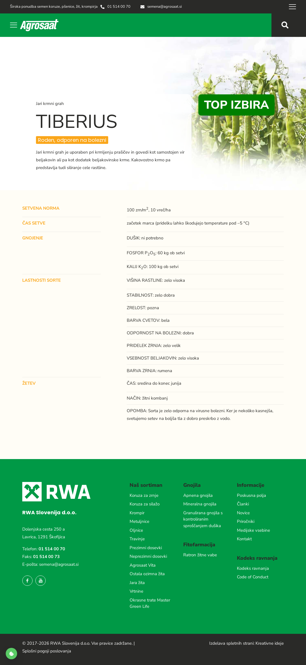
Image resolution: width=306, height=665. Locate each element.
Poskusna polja (251, 495)
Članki (243, 504)
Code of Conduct (252, 577)
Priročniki (245, 521)
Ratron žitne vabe (200, 555)
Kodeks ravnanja (253, 568)
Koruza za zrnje (144, 495)
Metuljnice (139, 521)
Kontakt (244, 539)
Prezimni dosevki (146, 548)
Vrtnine (136, 591)
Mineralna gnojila (199, 504)
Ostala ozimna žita (147, 574)
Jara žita (137, 582)
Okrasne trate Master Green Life (150, 603)
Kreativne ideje (269, 643)
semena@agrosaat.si (58, 564)
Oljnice (136, 530)
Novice (243, 513)
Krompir (137, 513)
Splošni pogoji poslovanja (46, 651)
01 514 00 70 (52, 549)
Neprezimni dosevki (148, 556)
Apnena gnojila (198, 495)
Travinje (137, 539)
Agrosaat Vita (143, 565)
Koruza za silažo (145, 504)
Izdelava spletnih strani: (231, 643)
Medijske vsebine (253, 530)
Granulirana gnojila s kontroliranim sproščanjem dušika (203, 519)
